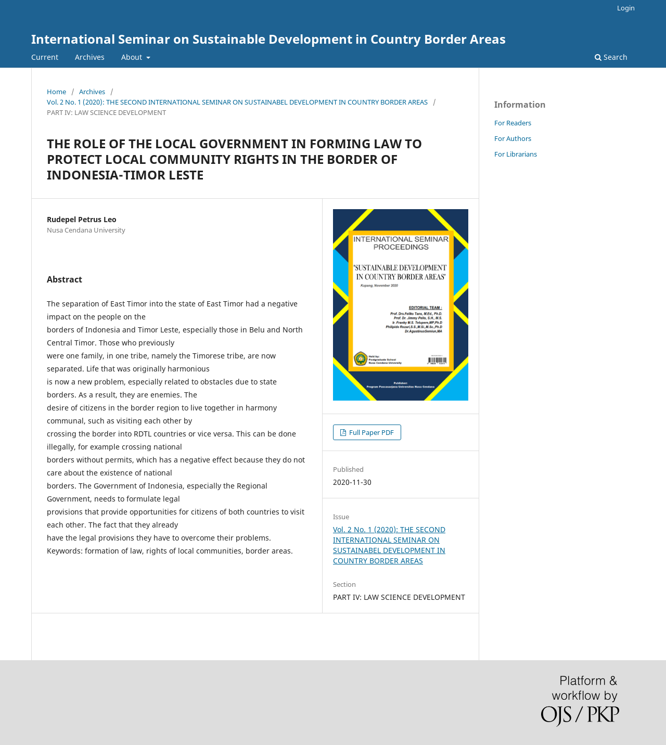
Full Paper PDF (371, 432)
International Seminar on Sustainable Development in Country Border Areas (268, 38)
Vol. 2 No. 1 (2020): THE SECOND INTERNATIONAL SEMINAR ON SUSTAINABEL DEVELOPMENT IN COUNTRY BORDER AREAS (237, 102)
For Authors (512, 138)
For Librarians (515, 154)
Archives (90, 57)
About (132, 57)
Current (44, 57)
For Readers (512, 122)
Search (611, 57)
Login (626, 7)
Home (56, 91)
